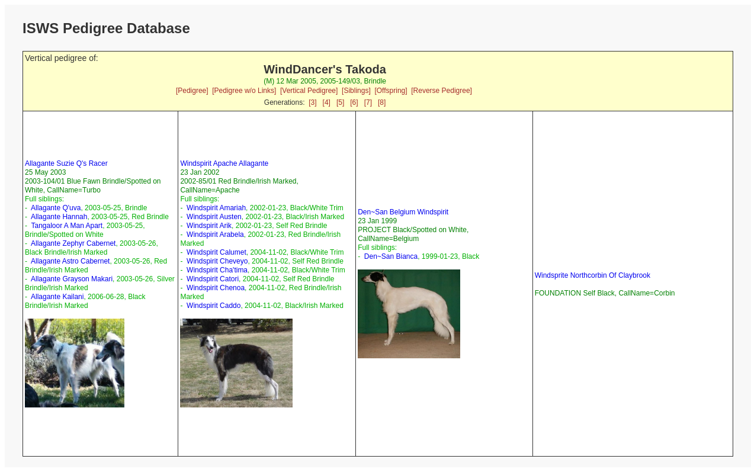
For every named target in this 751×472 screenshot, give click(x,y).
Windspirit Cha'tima (217, 270)
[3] (312, 102)
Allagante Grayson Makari (72, 279)
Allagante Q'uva (56, 208)
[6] (354, 102)
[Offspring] (390, 90)
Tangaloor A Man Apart (66, 225)
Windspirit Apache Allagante (224, 163)
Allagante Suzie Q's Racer (66, 163)
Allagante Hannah (59, 217)
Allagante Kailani (57, 297)
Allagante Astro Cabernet (70, 261)
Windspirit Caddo (213, 305)
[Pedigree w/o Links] (244, 90)
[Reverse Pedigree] (441, 90)
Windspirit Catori (213, 279)
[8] (382, 102)
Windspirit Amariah (216, 208)
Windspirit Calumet (216, 252)
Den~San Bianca (391, 256)
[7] (368, 102)
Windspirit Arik (209, 225)
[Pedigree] (192, 90)
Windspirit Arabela (215, 234)
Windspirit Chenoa (216, 288)
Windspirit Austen (214, 217)
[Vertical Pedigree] (309, 90)
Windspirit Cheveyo (217, 261)
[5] (340, 102)
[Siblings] (356, 90)
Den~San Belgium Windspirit (403, 212)
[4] (326, 102)
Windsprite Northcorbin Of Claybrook (592, 275)
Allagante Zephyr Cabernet (73, 243)
